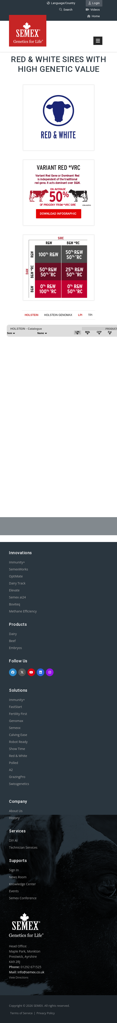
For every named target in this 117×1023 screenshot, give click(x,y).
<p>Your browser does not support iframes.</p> (58, 407)
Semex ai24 (17, 597)
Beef (12, 641)
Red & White (18, 756)
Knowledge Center (22, 884)
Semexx (14, 728)
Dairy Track (17, 583)
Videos (93, 9)
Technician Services (23, 847)
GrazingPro (17, 777)
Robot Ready (18, 742)
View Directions (18, 977)
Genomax (16, 721)
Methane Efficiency (23, 611)
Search (65, 9)
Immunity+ (17, 562)
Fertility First (18, 714)
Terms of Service (21, 1013)
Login (94, 3)
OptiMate (16, 576)
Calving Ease (18, 735)
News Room (18, 877)
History (14, 818)
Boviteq (14, 604)
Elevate (14, 590)
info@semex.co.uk (31, 972)
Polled (13, 763)
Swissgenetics (19, 784)
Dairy (13, 634)
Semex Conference (22, 898)
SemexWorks (18, 569)
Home (93, 16)
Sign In (14, 870)
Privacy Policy (45, 1013)
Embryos (15, 648)
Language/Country (61, 3)
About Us (15, 811)
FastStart (15, 707)
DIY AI (13, 840)
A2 (11, 770)
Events (14, 891)
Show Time (17, 749)
